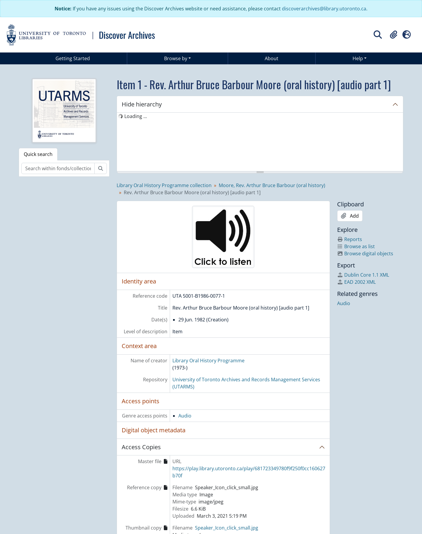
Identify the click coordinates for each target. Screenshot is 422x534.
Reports (349, 239)
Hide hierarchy (142, 104)
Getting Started (72, 58)
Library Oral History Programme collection (164, 185)
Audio (184, 415)
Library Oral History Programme (208, 360)
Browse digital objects (365, 253)
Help (358, 58)
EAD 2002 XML (356, 282)
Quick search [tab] (38, 154)
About (271, 58)
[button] (393, 34)
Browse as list (356, 246)
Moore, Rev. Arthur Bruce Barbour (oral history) (272, 185)
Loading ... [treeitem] (135, 116)
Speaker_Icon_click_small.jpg (226, 528)
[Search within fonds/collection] (58, 168)
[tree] (260, 142)
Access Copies (141, 447)
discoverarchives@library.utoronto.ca (324, 8)
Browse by (175, 58)
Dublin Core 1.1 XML (363, 275)
